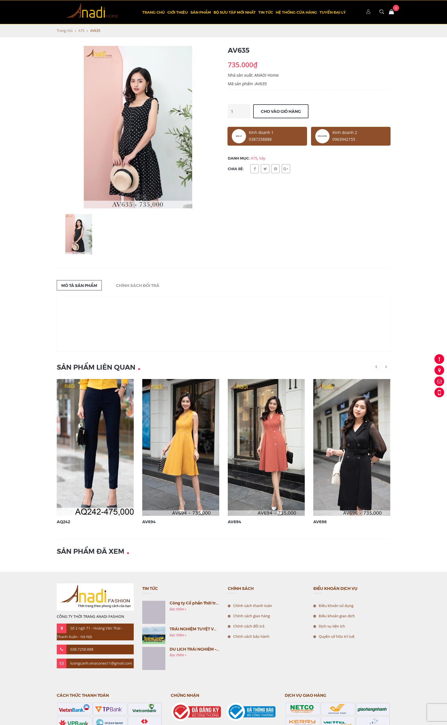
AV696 (320, 521)
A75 (81, 30)
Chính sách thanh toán (252, 605)
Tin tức (265, 12)
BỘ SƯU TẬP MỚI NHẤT (235, 12)
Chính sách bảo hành (251, 636)
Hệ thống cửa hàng (296, 12)
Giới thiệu (177, 12)
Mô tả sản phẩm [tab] (79, 285)
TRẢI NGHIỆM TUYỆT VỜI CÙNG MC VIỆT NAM (214, 629)
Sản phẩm (200, 12)
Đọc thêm (178, 609)
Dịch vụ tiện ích (332, 626)
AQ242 (63, 521)
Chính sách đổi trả (248, 626)
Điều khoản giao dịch (337, 615)
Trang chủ (153, 12)
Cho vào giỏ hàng (281, 111)
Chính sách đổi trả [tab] (137, 285)
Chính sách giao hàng (251, 615)
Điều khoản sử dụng (336, 605)
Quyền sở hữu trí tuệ (336, 636)
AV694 (149, 521)
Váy (262, 158)
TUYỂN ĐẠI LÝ (333, 12)
